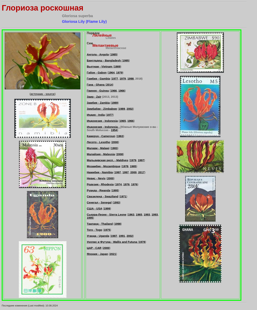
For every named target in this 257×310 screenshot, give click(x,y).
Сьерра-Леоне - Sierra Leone (106, 214)
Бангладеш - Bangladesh (104, 60)
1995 (126, 60)
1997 (141, 160)
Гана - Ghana (96, 84)
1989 (117, 66)
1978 (125, 166)
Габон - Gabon (97, 72)
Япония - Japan (97, 254)
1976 (126, 184)
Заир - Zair (94, 96)
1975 (107, 229)
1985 (114, 54)
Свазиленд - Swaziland (102, 196)
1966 (114, 90)
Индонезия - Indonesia (102, 120)
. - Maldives (120, 160)
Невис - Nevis (96, 178)
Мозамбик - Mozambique (103, 166)
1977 (115, 78)
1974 (118, 184)
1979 (119, 72)
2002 (130, 108)
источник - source (43, 94)
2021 (113, 254)
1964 (111, 72)
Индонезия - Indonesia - (103, 126)
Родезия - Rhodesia (100, 184)
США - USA (94, 208)
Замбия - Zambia (98, 102)
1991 (122, 235)
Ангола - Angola (98, 54)
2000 (115, 142)
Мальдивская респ (100, 160)
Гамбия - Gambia (98, 78)
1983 (114, 148)
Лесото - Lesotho (98, 142)
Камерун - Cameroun (101, 136)
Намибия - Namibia (100, 172)
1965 (123, 120)
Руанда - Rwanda (98, 190)
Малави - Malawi (98, 148)
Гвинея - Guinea (98, 90)
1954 (114, 130)
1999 (107, 208)
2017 (141, 172)
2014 (109, 84)
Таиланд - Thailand (100, 223)
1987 (114, 235)
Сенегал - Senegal (99, 202)
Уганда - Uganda (98, 235)
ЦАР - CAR (94, 247)
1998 (130, 78)
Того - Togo (94, 229)
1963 (120, 136)
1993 (116, 202)
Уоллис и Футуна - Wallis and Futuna (112, 241)
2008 (120, 154)
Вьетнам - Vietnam (100, 66)
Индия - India (96, 114)
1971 (123, 196)
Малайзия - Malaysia (101, 154)
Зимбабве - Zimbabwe (102, 108)
